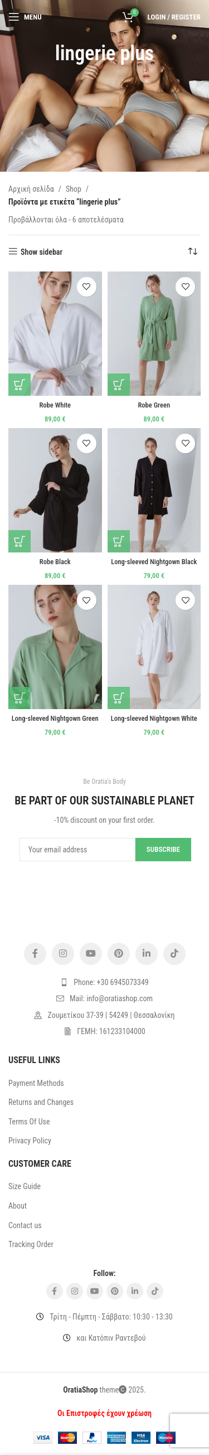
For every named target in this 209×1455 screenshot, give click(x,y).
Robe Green (154, 405)
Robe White (55, 405)
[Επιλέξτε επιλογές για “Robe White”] (19, 385)
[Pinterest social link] (119, 954)
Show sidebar (41, 252)
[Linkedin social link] (146, 954)
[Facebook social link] (35, 954)
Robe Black (55, 561)
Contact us (25, 1225)
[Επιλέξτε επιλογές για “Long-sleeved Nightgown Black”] (119, 541)
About (17, 1205)
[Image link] (104, 906)
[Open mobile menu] (25, 17)
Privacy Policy (29, 1140)
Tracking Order (31, 1244)
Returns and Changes (41, 1102)
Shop (73, 189)
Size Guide (24, 1186)
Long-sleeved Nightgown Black (154, 561)
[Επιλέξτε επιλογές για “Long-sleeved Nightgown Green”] (19, 698)
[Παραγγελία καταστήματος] (192, 252)
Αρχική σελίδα (31, 189)
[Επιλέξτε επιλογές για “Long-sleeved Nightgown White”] (119, 698)
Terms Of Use (29, 1121)
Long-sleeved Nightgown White (154, 718)
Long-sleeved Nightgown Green (55, 718)
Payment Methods (36, 1083)
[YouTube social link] (91, 954)
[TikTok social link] (174, 954)
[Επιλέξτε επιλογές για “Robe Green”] (119, 385)
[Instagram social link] (63, 954)
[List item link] (104, 982)
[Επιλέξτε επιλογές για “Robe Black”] (19, 541)
